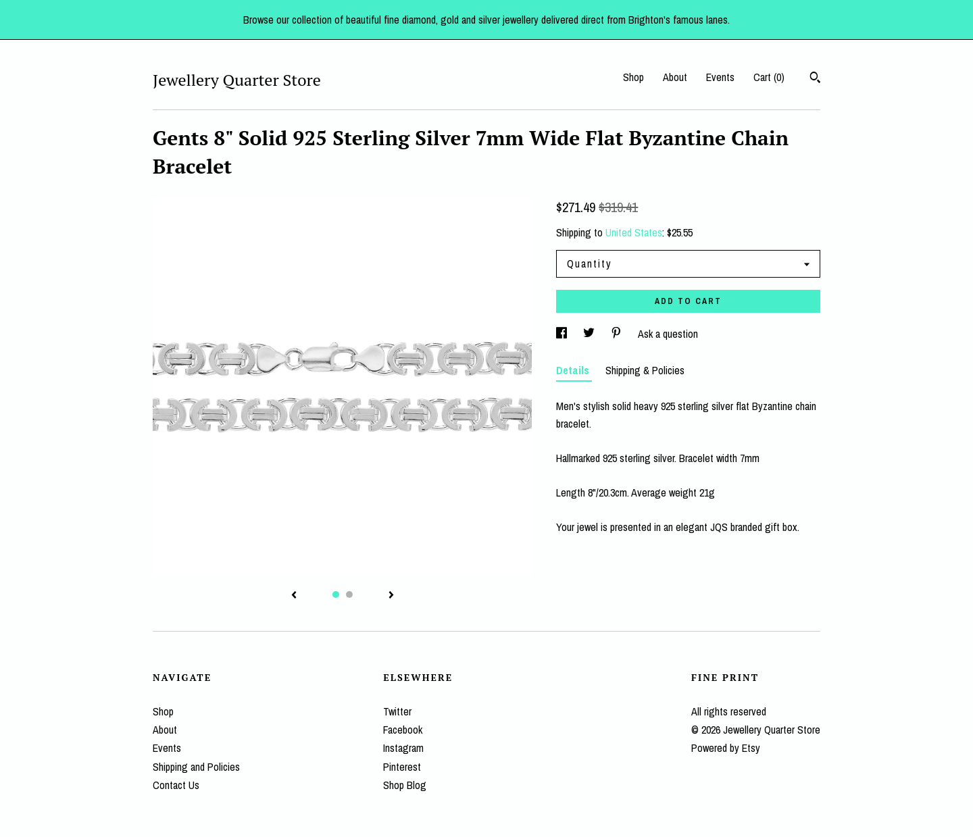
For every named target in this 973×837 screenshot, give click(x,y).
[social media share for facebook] (563, 333)
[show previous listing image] (294, 596)
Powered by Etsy (725, 747)
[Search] (815, 79)
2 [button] (349, 594)
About (675, 77)
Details (574, 370)
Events (720, 77)
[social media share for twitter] (590, 333)
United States (633, 232)
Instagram (403, 747)
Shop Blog (404, 785)
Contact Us (176, 785)
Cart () (768, 77)
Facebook (402, 729)
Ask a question (668, 333)
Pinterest (402, 766)
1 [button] (335, 594)
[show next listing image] (391, 596)
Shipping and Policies (196, 766)
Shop (633, 77)
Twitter (397, 711)
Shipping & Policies (644, 370)
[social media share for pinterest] (617, 333)
